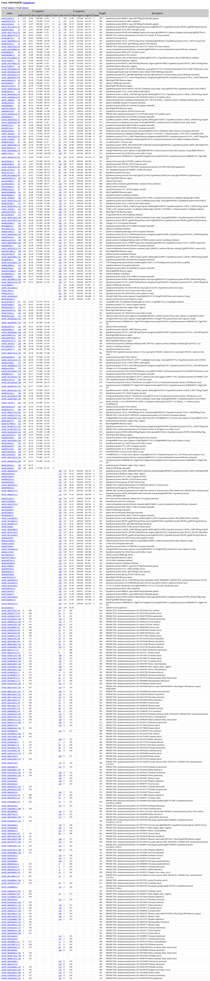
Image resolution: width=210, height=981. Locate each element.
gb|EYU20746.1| (8, 591)
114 (60, 189)
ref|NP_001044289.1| (10, 150)
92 (60, 639)
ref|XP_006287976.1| (10, 206)
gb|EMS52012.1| (8, 479)
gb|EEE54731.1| (8, 293)
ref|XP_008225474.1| (10, 653)
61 (19, 120)
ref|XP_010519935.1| (10, 772)
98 (19, 167)
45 (19, 52)
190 (60, 772)
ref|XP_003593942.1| (10, 72)
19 (19, 27)
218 (19, 274)
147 (19, 178)
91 (60, 157)
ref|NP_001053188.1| (10, 418)
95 (19, 616)
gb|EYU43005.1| (8, 566)
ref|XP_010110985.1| (10, 58)
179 (19, 374)
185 (60, 234)
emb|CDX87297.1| (9, 435)
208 (60, 577)
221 (60, 248)
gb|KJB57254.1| (8, 128)
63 (60, 100)
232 (60, 586)
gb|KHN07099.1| (8, 482)
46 (60, 55)
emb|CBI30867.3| (8, 55)
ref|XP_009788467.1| (10, 745)
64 (60, 108)
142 (60, 541)
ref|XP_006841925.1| (10, 471)
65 (19, 636)
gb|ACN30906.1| (8, 181)
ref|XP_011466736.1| (10, 429)
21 (60, 125)
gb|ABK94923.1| (8, 274)
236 (60, 237)
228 (60, 276)
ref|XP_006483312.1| (10, 622)
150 (60, 527)
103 (60, 164)
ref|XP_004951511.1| (10, 725)
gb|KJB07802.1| (8, 246)
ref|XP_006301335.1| (10, 390)
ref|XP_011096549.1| (10, 742)
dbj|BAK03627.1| (8, 307)
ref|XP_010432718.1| (10, 655)
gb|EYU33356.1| (8, 18)
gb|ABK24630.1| (8, 184)
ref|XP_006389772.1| (10, 426)
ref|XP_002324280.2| (10, 597)
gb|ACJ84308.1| (8, 510)
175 (60, 763)
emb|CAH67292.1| (9, 452)
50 (19, 703)
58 (19, 711)
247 (60, 257)
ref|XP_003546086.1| (10, 627)
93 (19, 170)
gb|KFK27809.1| (8, 203)
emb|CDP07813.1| (8, 588)
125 (19, 319)
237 (19, 770)
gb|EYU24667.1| (8, 594)
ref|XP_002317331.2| (10, 32)
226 (19, 775)
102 (60, 296)
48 (19, 77)
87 (19, 161)
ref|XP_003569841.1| (10, 681)
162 (60, 683)
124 (60, 494)
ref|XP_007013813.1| (10, 396)
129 (19, 322)
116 (19, 229)
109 (60, 471)
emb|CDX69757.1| (9, 310)
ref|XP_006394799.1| (10, 234)
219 (60, 231)
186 (19, 260)
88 (60, 161)
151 (60, 198)
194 (19, 271)
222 (19, 424)
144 (19, 335)
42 (60, 63)
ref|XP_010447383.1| (10, 658)
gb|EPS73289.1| (7, 527)
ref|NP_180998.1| (8, 100)
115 (19, 209)
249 (60, 624)
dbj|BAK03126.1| (8, 474)
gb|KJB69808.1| (8, 105)
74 (19, 150)
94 (60, 290)
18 (19, 795)
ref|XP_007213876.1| (10, 27)
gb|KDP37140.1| (8, 449)
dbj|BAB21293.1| (8, 316)
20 (19, 46)
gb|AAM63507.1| (8, 346)
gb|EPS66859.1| (7, 52)
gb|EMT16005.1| (8, 476)
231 (19, 429)
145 (60, 243)
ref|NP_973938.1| (8, 139)
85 (19, 184)
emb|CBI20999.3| (8, 357)
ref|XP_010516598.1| (10, 750)
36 (19, 633)
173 (19, 759)
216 (19, 418)
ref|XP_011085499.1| (10, 647)
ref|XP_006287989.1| (10, 257)
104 (60, 184)
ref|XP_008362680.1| (10, 770)
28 (60, 103)
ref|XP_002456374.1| (10, 157)
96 (60, 172)
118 (19, 313)
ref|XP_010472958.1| (10, 736)
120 (60, 560)
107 (19, 201)
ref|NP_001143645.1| (10, 175)
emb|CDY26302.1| (9, 108)
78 (19, 131)
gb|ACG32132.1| (8, 172)
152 (60, 203)
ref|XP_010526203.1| (10, 619)
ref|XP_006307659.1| (10, 120)
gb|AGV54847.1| (8, 60)
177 (60, 664)
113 (19, 212)
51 (60, 69)
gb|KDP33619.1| (8, 237)
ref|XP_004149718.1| (10, 763)
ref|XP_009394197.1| (10, 678)
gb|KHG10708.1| (8, 368)
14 (60, 24)
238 (60, 226)
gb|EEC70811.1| (8, 290)
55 (19, 91)
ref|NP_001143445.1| (10, 288)
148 (60, 543)
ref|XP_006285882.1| (10, 529)
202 (19, 403)
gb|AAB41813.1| (8, 555)
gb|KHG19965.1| (8, 231)
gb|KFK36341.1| (8, 91)
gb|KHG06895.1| (8, 265)
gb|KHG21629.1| (8, 543)
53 (19, 108)
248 (60, 254)
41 (60, 285)
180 (19, 276)
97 (19, 142)
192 (60, 658)
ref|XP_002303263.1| (10, 432)
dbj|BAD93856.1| (8, 563)
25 (60, 58)
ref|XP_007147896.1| (10, 63)
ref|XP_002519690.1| (10, 49)
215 (60, 694)
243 (19, 449)
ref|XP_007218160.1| (10, 535)
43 (60, 60)
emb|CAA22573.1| (9, 240)
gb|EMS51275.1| (8, 409)
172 (60, 268)
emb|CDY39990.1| (9, 424)
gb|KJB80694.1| (8, 276)
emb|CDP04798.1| (8, 338)
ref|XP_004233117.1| (10, 650)
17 (60, 30)
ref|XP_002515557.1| (10, 248)
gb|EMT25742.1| (8, 393)
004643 (11, 8)
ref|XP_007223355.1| (10, 220)
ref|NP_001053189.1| (10, 440)
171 (60, 265)
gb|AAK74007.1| (8, 302)
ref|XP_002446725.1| (10, 461)
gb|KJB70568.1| (8, 268)
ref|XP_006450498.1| (10, 243)
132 (60, 240)
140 (19, 332)
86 (60, 148)
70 (60, 86)
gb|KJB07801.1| (8, 260)
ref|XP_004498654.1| (10, 731)
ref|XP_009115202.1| (10, 705)
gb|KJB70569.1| (8, 546)
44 (60, 77)
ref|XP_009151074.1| (10, 687)
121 (60, 488)
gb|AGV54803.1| (8, 66)
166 (19, 310)
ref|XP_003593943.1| (10, 75)
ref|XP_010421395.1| (10, 683)
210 (60, 246)
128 (19, 329)
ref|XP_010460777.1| (10, 613)
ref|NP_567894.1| (8, 198)
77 (19, 675)
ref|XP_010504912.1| (10, 97)
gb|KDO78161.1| (8, 44)
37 (60, 35)
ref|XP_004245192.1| (10, 789)
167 (19, 246)
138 (19, 217)
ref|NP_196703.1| (8, 343)
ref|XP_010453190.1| (10, 759)
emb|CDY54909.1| (9, 271)
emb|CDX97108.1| (9, 212)
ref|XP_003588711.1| (10, 524)
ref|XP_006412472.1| (10, 282)
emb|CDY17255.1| (9, 86)
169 (19, 647)
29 (19, 66)
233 (19, 432)
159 (19, 346)
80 (60, 167)
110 (19, 226)
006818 (25, 8)
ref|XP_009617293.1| (10, 691)
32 (19, 63)
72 (60, 139)
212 (19, 720)
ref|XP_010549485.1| (10, 675)
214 (19, 268)
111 (19, 203)
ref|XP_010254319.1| (10, 714)
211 (19, 415)
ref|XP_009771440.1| (10, 697)
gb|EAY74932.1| (8, 313)
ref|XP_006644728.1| (10, 639)
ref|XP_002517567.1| (10, 457)
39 (60, 41)
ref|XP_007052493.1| (10, 586)
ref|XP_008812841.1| (10, 644)
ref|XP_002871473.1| (10, 360)
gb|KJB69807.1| (8, 117)
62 (60, 613)
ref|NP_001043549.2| (10, 319)
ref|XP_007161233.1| (10, 532)
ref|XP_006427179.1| (10, 412)
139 (60, 513)
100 (60, 153)
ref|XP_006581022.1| (10, 485)
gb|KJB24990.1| (8, 507)
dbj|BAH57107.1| (8, 560)
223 (19, 697)
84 (19, 157)
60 (60, 66)
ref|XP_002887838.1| (10, 399)
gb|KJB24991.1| (8, 515)
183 (19, 240)
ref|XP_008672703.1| (10, 353)
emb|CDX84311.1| (8, 80)
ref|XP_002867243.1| (10, 201)
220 (60, 262)
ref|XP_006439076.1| (10, 580)
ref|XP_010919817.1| (10, 616)
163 (60, 217)
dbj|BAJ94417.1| (8, 421)
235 (19, 435)
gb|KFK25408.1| (8, 363)
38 (60, 46)
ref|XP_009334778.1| (10, 717)
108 (19, 658)
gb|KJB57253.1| (8, 125)
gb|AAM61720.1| (8, 229)
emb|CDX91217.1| (9, 341)
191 (19, 386)
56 (60, 89)
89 (19, 172)
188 (60, 209)
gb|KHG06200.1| (8, 131)
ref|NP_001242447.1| (10, 583)
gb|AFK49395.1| (8, 83)
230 (60, 583)
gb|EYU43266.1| (8, 24)
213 (60, 260)
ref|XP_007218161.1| (10, 521)
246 (19, 457)
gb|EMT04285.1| (8, 446)
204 (60, 739)
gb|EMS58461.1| (8, 329)
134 (60, 619)
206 (60, 223)
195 (19, 390)
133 (60, 563)
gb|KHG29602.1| (8, 223)
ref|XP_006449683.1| (10, 41)
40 (60, 75)
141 (19, 220)
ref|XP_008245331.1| (10, 792)
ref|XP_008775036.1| (10, 694)
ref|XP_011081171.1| (10, 415)
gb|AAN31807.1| (8, 254)
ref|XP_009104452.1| (10, 778)
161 (19, 257)
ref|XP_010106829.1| (10, 518)
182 (60, 274)
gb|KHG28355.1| (8, 103)
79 (19, 189)
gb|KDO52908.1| (8, 438)
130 (60, 524)
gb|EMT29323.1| (8, 189)
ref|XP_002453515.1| (10, 604)
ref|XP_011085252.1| (10, 672)
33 (60, 703)
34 (60, 44)
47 (19, 58)
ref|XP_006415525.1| (10, 136)
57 (60, 72)
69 (60, 97)
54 (19, 94)
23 (19, 44)
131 (60, 714)
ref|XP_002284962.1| (10, 734)
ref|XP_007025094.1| (10, 69)
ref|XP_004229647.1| (10, 767)
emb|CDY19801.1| (9, 251)
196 (60, 212)
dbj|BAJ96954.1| (8, 465)
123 (19, 223)
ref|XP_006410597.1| (10, 77)
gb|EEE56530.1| (8, 538)
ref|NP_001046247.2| (10, 549)
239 (60, 600)
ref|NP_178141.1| (8, 403)
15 (19, 700)
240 (60, 229)
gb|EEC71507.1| (8, 153)
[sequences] (29, 2)
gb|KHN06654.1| (8, 488)
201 (60, 251)
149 (60, 195)
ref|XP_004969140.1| (10, 728)
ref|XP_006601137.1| (10, 490)
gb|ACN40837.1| (8, 186)
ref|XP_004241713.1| (10, 722)
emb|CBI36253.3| (8, 407)
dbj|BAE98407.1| (8, 195)
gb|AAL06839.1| (8, 215)
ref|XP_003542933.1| (10, 703)
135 (60, 504)
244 (19, 452)
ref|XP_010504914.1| (10, 114)
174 (19, 365)
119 (19, 206)
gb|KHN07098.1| (8, 574)
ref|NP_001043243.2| (10, 296)
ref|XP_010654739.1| (10, 624)
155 (19, 753)
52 (19, 69)
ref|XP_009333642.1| (10, 669)
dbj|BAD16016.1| (8, 541)
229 (60, 669)
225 (19, 421)
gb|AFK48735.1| (8, 38)
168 (19, 234)
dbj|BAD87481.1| (8, 299)
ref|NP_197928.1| (8, 209)
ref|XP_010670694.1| (10, 667)
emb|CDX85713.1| (9, 335)
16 (19, 38)
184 (60, 569)
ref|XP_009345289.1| (10, 664)
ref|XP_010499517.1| (10, 636)
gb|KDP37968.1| (8, 30)
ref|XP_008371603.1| (10, 700)
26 (19, 55)
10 (19, 30)
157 (60, 532)
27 (60, 49)
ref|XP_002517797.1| (10, 504)
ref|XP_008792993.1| (10, 641)
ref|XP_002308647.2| (10, 279)
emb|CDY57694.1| (9, 557)
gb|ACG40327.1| (8, 349)
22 (19, 32)
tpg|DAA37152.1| (8, 379)
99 (60, 145)
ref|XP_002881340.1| (10, 89)
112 (19, 192)
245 (19, 454)
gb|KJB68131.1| (8, 374)
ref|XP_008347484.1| (10, 739)
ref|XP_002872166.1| (10, 217)
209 (19, 468)
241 (19, 443)
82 (19, 125)
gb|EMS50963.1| (8, 164)
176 (19, 368)
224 (19, 787)
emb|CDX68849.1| (9, 192)
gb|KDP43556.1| (8, 569)
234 (60, 588)
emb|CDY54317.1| (9, 577)
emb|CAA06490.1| (9, 501)
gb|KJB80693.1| (8, 226)
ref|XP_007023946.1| (10, 371)
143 (60, 206)
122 (60, 192)
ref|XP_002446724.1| (10, 386)
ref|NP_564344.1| (8, 134)
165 (60, 535)
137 (60, 510)
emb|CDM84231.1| (9, 148)
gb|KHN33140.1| (8, 142)
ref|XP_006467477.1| (10, 35)
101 (60, 293)
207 (19, 412)
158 (19, 343)
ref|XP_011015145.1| (10, 795)
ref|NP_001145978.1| (10, 377)
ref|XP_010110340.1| (10, 262)
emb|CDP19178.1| (8, 21)
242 (19, 446)
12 (19, 35)
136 (19, 357)
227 (19, 426)
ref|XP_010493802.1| (10, 661)
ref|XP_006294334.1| (10, 94)
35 (60, 111)
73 (60, 136)
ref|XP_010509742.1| (10, 630)
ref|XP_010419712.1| (10, 753)
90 (60, 150)
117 (19, 215)
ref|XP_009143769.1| (10, 633)
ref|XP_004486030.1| (10, 711)
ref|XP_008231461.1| (10, 756)
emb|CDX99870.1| (9, 178)
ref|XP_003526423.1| (10, 784)
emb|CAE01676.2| (8, 454)
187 (19, 377)
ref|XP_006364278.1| (10, 787)
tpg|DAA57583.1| (8, 170)
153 (60, 220)
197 (60, 215)
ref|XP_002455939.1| (10, 322)
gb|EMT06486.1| (8, 305)
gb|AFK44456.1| (8, 608)
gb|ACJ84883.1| (8, 285)
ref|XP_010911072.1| (10, 167)
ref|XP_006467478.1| (10, 46)
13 (19, 653)
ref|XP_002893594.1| (10, 122)
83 (19, 128)
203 (19, 407)
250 (19, 465)
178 (19, 371)
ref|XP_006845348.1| (10, 145)
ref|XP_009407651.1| (10, 720)
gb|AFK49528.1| (8, 468)
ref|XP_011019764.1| (10, 781)
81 (60, 678)
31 (19, 49)
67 (19, 111)
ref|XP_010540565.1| (10, 748)
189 (19, 382)
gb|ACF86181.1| (8, 161)
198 (19, 396)
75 (60, 134)
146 (19, 237)
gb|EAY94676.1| (8, 443)
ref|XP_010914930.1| (10, 775)
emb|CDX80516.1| (9, 600)
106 (19, 198)
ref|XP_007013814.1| (10, 382)
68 (19, 122)
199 (19, 399)
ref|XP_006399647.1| (10, 365)
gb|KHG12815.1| (8, 498)
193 (60, 279)
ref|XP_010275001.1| (10, 708)
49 (19, 83)
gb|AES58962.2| (8, 513)
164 (19, 353)
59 (60, 80)
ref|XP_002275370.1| (10, 610)
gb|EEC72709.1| (8, 552)
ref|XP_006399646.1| (10, 332)
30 (60, 38)
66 (60, 114)
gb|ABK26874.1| (8, 327)
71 (19, 117)
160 (60, 201)
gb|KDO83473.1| (8, 572)
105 (60, 186)
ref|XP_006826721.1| (10, 494)
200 (19, 243)
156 (19, 254)
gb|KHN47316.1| (8, 111)
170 (19, 248)
